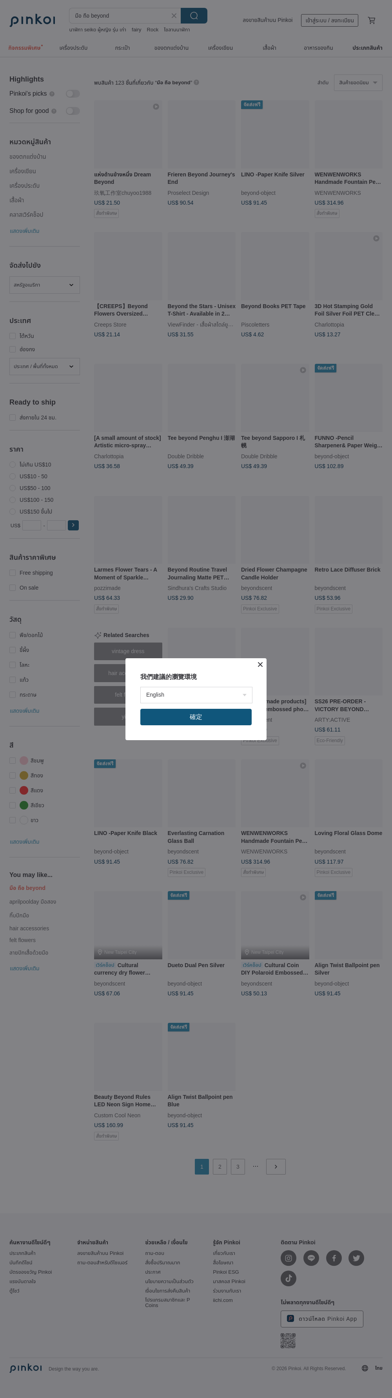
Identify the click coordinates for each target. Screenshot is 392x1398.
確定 (196, 717)
